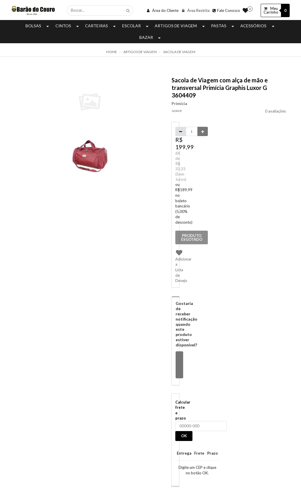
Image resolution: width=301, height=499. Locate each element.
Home (111, 52)
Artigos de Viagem (180, 25)
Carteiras (101, 25)
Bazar (150, 37)
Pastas (223, 25)
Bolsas (38, 25)
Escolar (136, 25)
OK (184, 435)
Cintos (67, 25)
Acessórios (257, 25)
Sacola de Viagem (179, 52)
